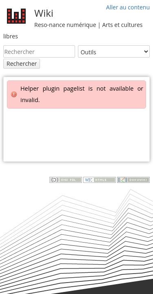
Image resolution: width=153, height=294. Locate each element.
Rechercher (22, 63)
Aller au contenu (128, 7)
